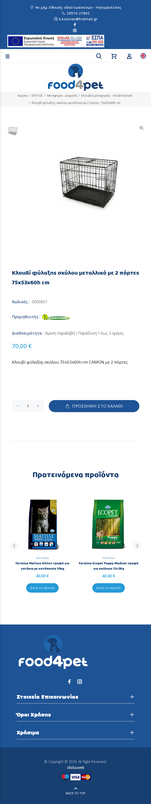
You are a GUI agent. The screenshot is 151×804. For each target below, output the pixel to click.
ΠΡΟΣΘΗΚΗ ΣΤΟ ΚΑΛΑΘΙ (94, 406)
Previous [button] (14, 545)
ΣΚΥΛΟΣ (37, 95)
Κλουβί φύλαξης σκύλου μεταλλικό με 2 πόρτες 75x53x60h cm (76, 102)
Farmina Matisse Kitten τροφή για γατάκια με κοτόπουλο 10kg (42, 566)
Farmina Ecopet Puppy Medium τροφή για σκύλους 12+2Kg (108, 566)
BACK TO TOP (75, 793)
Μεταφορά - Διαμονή (62, 95)
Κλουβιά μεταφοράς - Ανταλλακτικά (106, 95)
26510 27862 (78, 13)
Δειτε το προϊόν (42, 588)
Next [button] (137, 545)
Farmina (42, 558)
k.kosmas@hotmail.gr (78, 18)
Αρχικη (22, 95)
